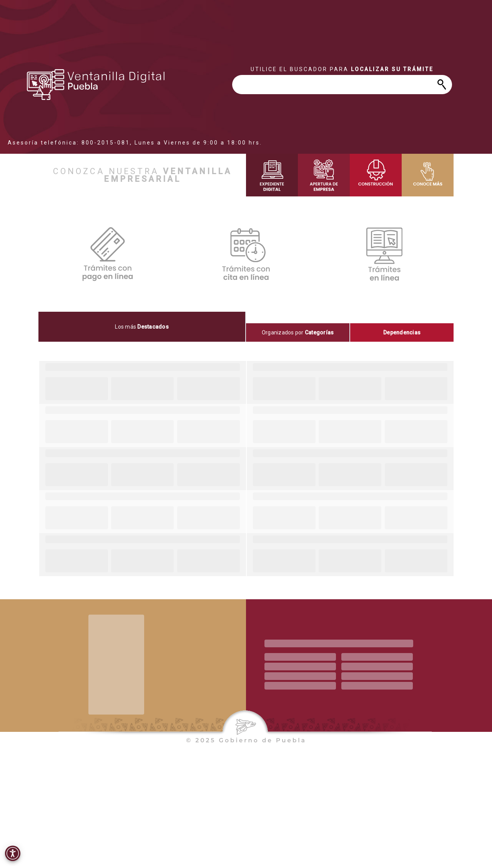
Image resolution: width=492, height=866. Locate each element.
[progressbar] (96, 84)
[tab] (142, 327)
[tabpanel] (246, 468)
